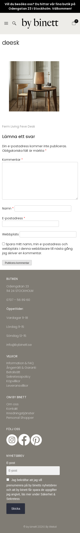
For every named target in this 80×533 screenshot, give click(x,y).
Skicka (15, 508)
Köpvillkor (13, 381)
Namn (8, 208)
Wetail (53, 527)
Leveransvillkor (17, 385)
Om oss (12, 404)
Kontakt (12, 409)
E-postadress (13, 218)
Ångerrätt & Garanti (21, 367)
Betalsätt (13, 372)
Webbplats (10, 234)
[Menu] (6, 23)
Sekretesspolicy (18, 376)
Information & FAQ (20, 363)
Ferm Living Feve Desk (18, 126)
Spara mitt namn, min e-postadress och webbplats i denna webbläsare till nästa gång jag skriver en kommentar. (37, 248)
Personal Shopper (20, 418)
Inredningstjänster (20, 413)
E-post (10, 463)
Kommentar (12, 159)
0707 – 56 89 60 (18, 300)
